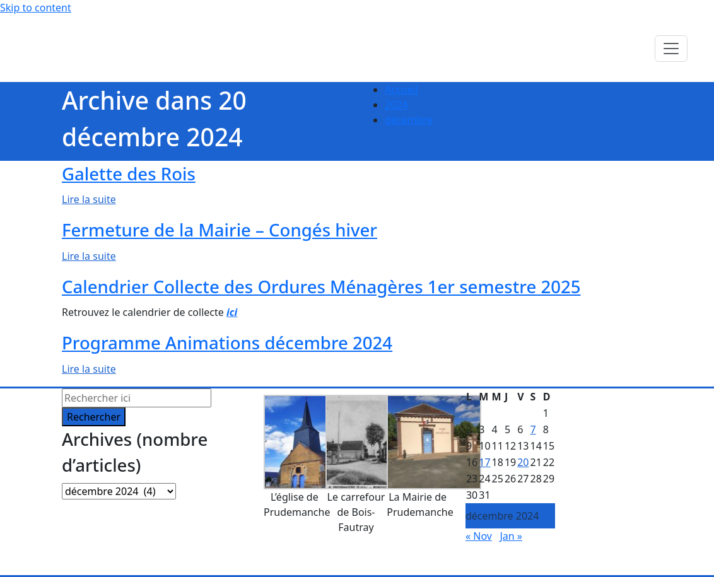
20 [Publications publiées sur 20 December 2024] (523, 462)
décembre (409, 120)
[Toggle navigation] (671, 48)
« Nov (478, 536)
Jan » (511, 536)
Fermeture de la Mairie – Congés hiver (219, 230)
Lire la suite (89, 199)
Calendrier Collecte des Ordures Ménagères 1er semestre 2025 (321, 286)
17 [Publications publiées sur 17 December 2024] (484, 462)
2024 (396, 105)
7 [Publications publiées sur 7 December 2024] (533, 429)
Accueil (401, 89)
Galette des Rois (129, 173)
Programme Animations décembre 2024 (227, 342)
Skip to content (35, 8)
